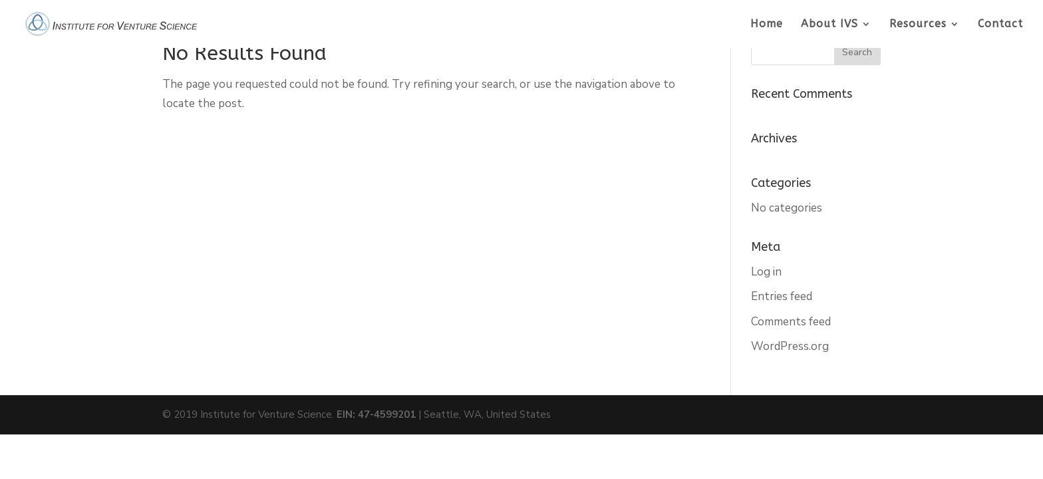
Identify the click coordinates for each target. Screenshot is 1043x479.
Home (766, 24)
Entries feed (781, 296)
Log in (766, 271)
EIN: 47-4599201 (376, 414)
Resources (918, 24)
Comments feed (791, 321)
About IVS (829, 24)
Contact (1000, 24)
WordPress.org (790, 346)
